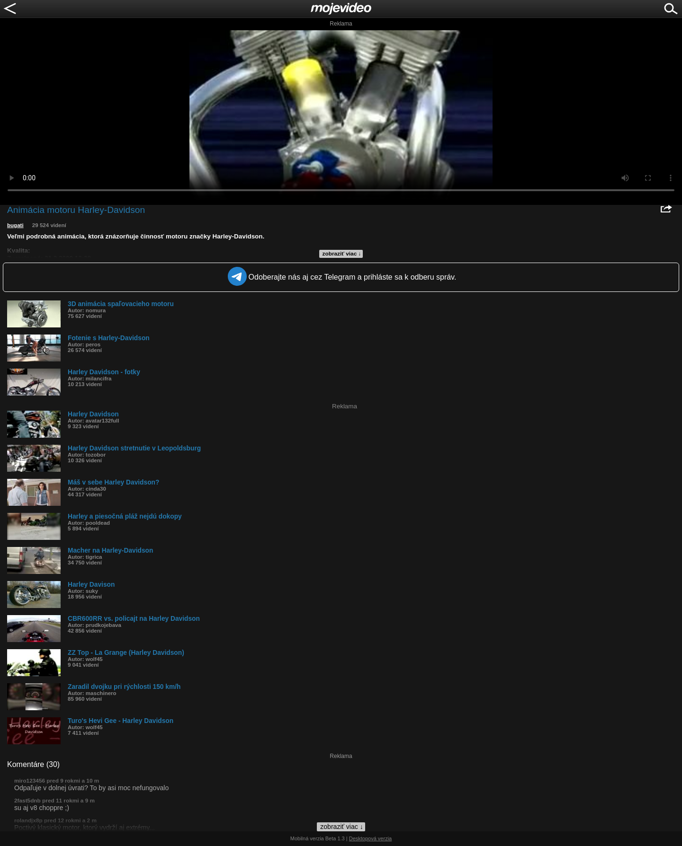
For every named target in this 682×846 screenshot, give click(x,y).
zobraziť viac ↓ (342, 253)
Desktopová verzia (370, 838)
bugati (15, 225)
